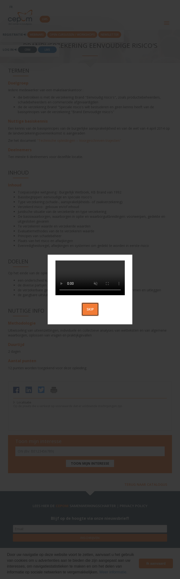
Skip (90, 309)
